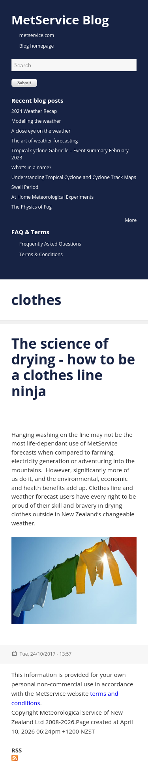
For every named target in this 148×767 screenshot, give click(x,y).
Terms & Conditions (41, 254)
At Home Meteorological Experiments (52, 197)
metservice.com (36, 35)
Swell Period (24, 187)
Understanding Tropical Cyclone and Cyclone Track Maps (73, 177)
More (131, 220)
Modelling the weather (36, 121)
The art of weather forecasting (44, 140)
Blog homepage (36, 46)
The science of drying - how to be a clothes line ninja (73, 367)
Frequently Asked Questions (50, 243)
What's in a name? (31, 167)
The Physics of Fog (31, 206)
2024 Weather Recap (34, 111)
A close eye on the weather (41, 131)
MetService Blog (60, 19)
